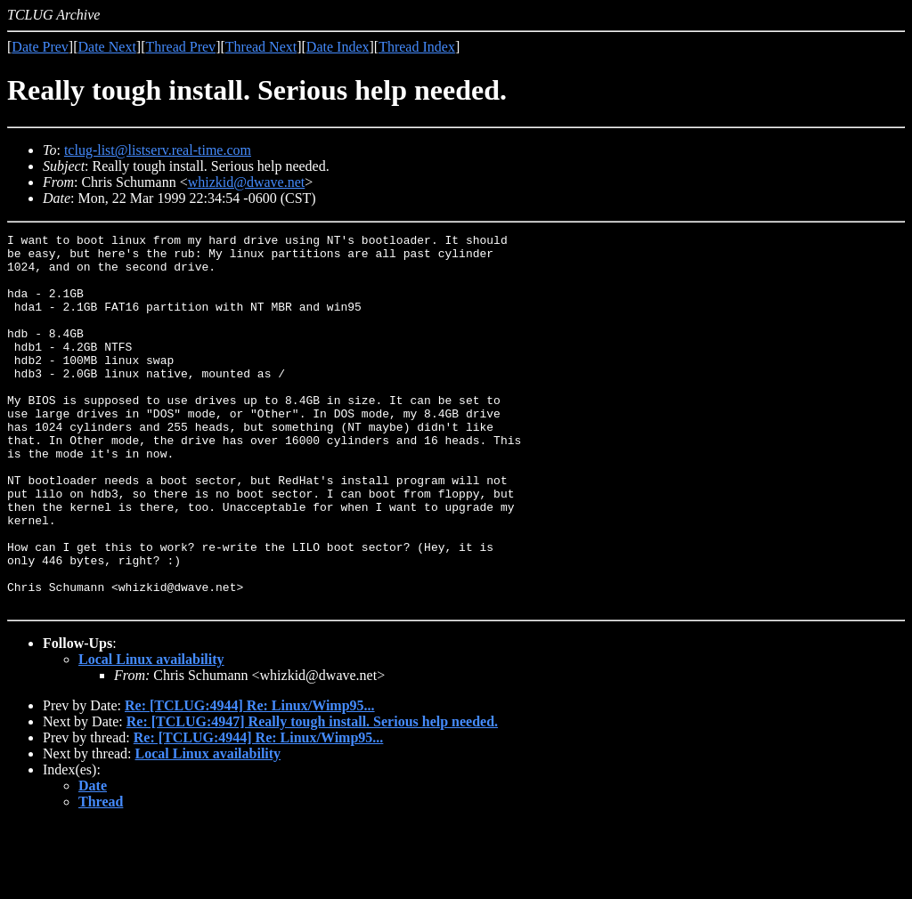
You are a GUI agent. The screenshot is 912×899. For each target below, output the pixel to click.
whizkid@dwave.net (246, 182)
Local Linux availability (151, 733)
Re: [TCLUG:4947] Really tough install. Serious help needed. (312, 796)
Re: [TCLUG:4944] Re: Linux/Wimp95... (250, 780)
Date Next (107, 46)
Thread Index (417, 46)
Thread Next (261, 46)
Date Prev (40, 46)
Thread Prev (180, 46)
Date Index (338, 46)
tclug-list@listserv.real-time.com (157, 150)
